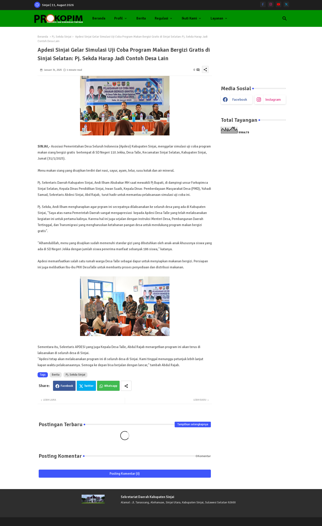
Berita (141, 18)
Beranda (98, 18)
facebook (239, 99)
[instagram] (270, 4)
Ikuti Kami (189, 18)
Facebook (67, 386)
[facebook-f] (263, 4)
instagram (273, 99)
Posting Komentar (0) (125, 474)
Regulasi (161, 18)
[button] (284, 18)
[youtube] (278, 4)
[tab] (99, 18)
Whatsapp (110, 386)
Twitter (88, 386)
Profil (118, 18)
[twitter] (286, 4)
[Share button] (126, 386)
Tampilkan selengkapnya (192, 424)
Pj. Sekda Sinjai (61, 36)
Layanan (217, 18)
